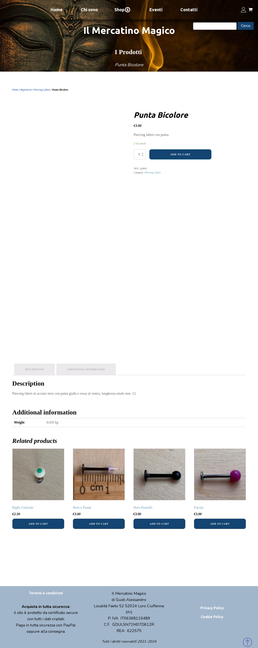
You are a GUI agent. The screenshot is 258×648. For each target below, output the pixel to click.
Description (34, 369)
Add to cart (180, 154)
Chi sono (89, 9)
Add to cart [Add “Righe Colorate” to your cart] (38, 523)
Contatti (188, 9)
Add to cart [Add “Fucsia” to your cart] (219, 523)
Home (56, 9)
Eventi (155, 9)
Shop (122, 10)
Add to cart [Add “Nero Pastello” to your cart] (159, 523)
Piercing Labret (42, 89)
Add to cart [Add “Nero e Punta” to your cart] (98, 523)
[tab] (34, 369)
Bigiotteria (26, 89)
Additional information (86, 369)
